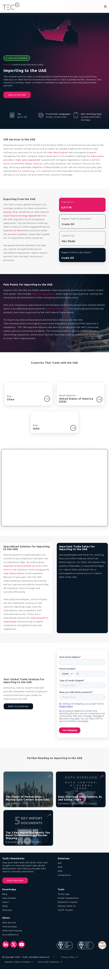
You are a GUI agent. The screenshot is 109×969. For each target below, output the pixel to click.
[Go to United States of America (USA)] (99, 399)
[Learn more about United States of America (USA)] (99, 398)
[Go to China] (47, 399)
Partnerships (9, 926)
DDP (60, 871)
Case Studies (9, 898)
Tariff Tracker (65, 910)
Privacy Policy (69, 957)
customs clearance (56, 308)
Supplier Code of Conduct (19, 962)
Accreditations (10, 934)
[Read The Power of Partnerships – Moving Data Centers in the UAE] (48, 776)
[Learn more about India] (73, 427)
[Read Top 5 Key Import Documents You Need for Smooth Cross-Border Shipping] (48, 815)
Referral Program (12, 930)
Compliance (64, 875)
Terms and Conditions (50, 962)
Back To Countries (18, 706)
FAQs (5, 906)
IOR (60, 863)
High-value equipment (27, 160)
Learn (5, 902)
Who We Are (9, 922)
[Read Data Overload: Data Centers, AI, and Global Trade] (101, 776)
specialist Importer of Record (37, 167)
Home (6, 64)
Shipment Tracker (68, 902)
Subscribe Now (15, 880)
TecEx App (63, 894)
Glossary (7, 910)
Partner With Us (67, 906)
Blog (4, 894)
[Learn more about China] (47, 398)
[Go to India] (73, 428)
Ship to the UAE (17, 95)
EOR (60, 867)
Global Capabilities (68, 898)
